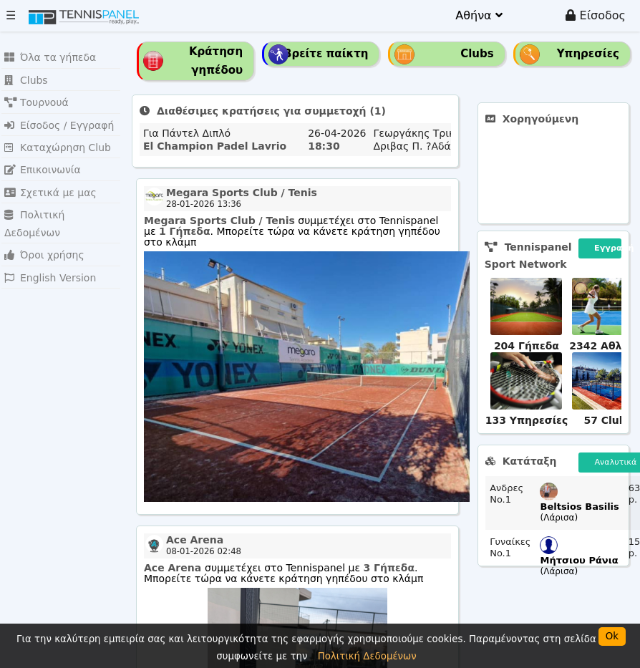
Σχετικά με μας (47, 183)
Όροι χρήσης (41, 226)
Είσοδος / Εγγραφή (55, 120)
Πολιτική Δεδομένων (60, 205)
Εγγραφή (607, 248)
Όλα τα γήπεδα (47, 56)
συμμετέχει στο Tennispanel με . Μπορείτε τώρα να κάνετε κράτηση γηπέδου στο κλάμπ (292, 231)
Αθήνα (478, 15)
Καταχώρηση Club (54, 141)
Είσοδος (596, 15)
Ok (612, 636)
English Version (47, 248)
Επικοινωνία (40, 163)
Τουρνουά (34, 98)
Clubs (25, 77)
